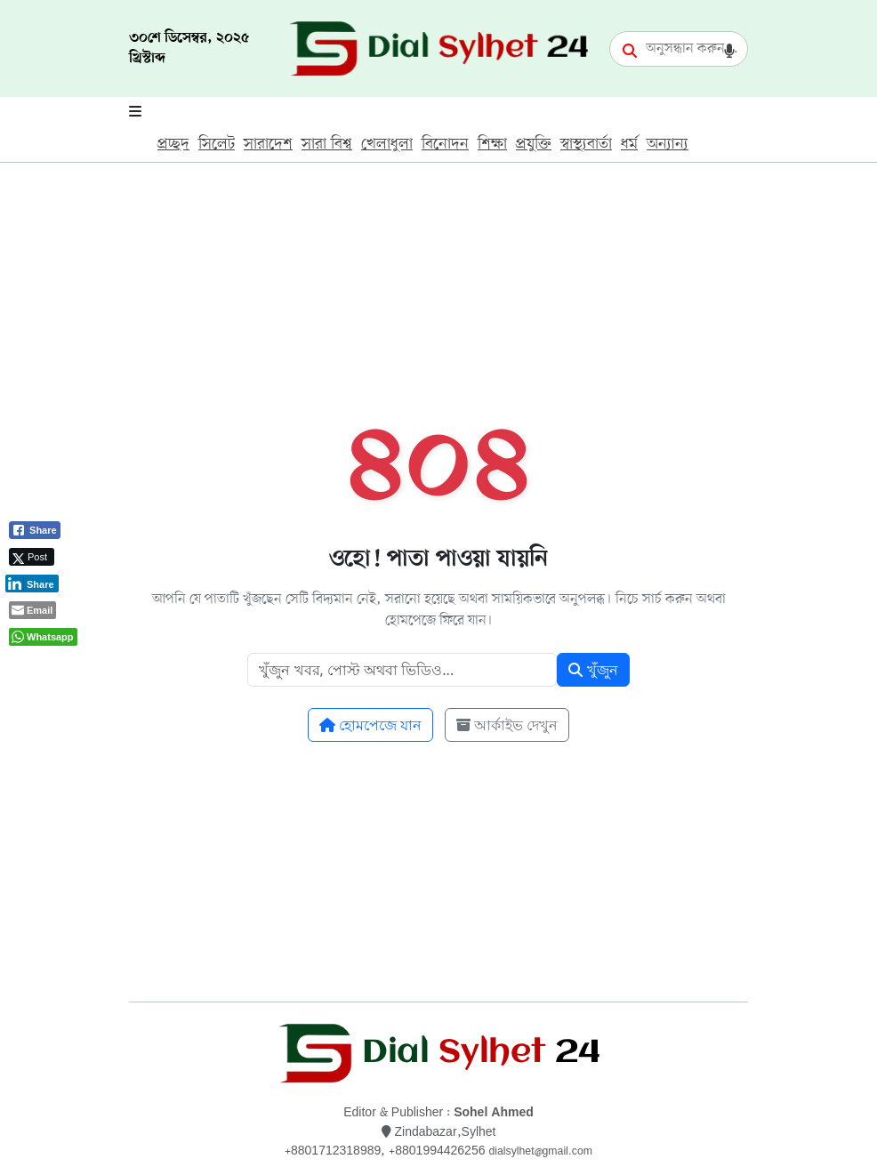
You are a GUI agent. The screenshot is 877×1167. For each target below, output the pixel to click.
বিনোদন (445, 144)
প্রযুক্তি (533, 144)
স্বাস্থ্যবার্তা (586, 144)
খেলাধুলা (387, 144)
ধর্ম (629, 144)
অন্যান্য (667, 144)
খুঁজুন (592, 670)
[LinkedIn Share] (32, 583)
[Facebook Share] (34, 530)
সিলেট (216, 144)
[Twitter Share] (31, 557)
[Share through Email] (32, 610)
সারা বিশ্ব (327, 144)
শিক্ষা (492, 144)
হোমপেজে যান (370, 725)
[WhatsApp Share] (43, 637)
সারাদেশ (268, 144)
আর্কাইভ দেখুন (507, 725)
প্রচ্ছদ (173, 144)
